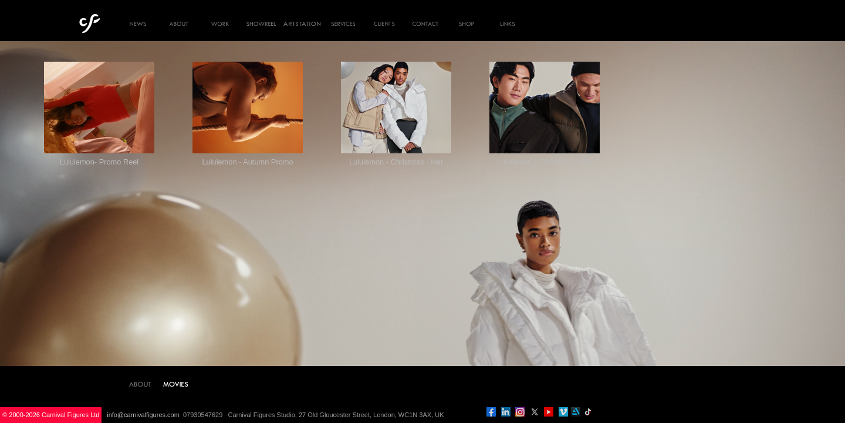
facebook (491, 412)
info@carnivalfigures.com (143, 414)
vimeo (563, 412)
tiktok (588, 412)
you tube (548, 412)
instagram (520, 412)
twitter (534, 412)
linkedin (506, 412)
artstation (575, 412)
